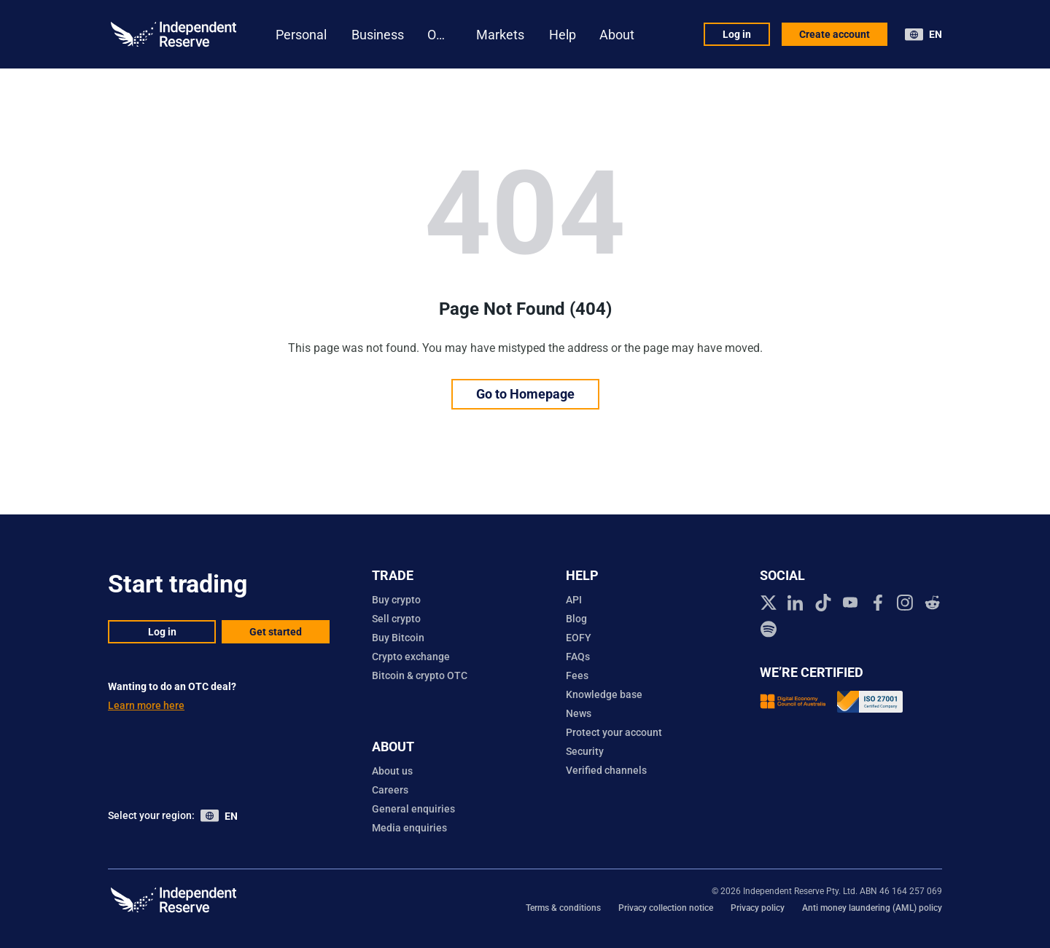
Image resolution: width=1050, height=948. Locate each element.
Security (585, 751)
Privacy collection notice (665, 908)
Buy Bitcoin (398, 637)
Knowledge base (604, 694)
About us (392, 771)
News (578, 713)
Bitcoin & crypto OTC (419, 675)
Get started (275, 632)
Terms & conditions (563, 908)
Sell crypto (396, 618)
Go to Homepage (525, 393)
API (574, 600)
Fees (577, 675)
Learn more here (146, 705)
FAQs (578, 656)
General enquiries (413, 809)
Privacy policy (758, 908)
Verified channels (606, 770)
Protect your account (614, 732)
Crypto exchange (411, 656)
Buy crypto (396, 600)
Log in (737, 34)
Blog (576, 618)
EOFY (578, 637)
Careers (390, 790)
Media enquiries (409, 828)
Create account (834, 34)
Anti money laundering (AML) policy (872, 908)
